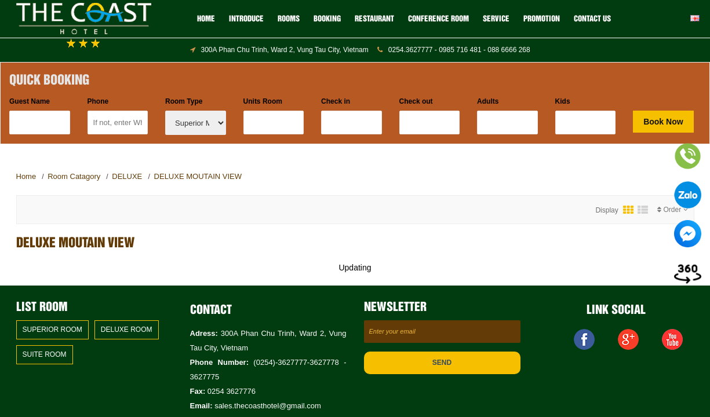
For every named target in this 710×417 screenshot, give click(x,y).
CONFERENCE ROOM (438, 19)
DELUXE (128, 176)
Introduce (246, 19)
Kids (562, 101)
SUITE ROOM (45, 354)
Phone (98, 101)
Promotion (541, 19)
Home (206, 19)
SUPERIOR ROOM (52, 329)
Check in (335, 101)
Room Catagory (74, 176)
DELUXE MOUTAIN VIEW (198, 176)
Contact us (592, 19)
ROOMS (289, 19)
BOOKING (327, 19)
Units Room (262, 101)
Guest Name (29, 101)
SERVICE (496, 19)
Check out (416, 101)
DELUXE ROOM (126, 329)
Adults (487, 101)
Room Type (183, 101)
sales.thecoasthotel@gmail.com (267, 405)
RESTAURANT (374, 19)
